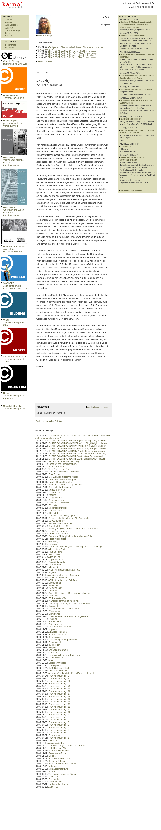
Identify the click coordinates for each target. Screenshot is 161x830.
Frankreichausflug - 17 (59, 694)
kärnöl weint (126, 146)
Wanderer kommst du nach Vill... (64, 601)
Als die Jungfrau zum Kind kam (63, 575)
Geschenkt (53, 606)
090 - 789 (53, 513)
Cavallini (52, 652)
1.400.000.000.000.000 (59, 502)
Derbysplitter (54, 665)
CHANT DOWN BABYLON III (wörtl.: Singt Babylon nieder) (77, 453)
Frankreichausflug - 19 (59, 688)
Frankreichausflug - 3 (58, 730)
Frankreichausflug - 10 (59, 712)
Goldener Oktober (57, 663)
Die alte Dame (55, 510)
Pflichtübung (54, 611)
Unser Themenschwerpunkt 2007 (13, 322)
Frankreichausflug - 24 (59, 675)
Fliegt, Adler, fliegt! (57, 539)
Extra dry (52, 544)
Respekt (52, 647)
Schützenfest (54, 637)
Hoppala (52, 629)
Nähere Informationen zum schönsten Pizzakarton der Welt (14, 249)
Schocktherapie (56, 466)
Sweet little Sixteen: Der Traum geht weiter (69, 593)
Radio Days (54, 554)
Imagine (52, 495)
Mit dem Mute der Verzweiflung (63, 461)
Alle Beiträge (11, 25)
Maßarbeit (53, 585)
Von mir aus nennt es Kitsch (62, 774)
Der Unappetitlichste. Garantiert (63, 471)
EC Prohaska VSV (57, 598)
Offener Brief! (54, 582)
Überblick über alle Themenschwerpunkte (14, 407)
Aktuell (8, 19)
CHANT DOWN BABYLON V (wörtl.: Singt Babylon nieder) (72, 57)
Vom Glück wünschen (59, 758)
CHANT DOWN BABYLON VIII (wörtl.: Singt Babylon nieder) (72, 51)
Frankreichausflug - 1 (58, 737)
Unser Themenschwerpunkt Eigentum (13, 396)
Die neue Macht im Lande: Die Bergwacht (68, 518)
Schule (51, 771)
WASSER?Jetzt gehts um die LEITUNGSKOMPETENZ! (16, 286)
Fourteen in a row (57, 634)
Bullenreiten (54, 644)
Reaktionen (10, 47)
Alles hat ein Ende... (58, 549)
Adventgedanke (56, 743)
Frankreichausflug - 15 (59, 699)
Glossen (9, 22)
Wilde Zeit (53, 776)
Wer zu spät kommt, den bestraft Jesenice (69, 603)
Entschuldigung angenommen (62, 639)
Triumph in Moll (55, 551)
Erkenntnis (53, 779)
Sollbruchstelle (55, 657)
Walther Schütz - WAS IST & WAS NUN (136, 89)
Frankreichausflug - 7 (58, 719)
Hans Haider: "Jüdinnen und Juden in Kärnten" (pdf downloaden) (13, 211)
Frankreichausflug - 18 (59, 691)
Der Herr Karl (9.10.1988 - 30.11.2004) (67, 745)
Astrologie (53, 595)
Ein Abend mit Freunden (60, 626)
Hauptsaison (54, 621)
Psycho (52, 572)
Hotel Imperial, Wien (58, 748)
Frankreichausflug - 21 (59, 683)
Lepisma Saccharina (58, 784)
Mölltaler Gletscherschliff (60, 523)
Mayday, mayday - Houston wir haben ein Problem (73, 528)
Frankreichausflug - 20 (59, 686)
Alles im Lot (54, 557)
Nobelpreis (53, 766)
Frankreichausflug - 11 (59, 709)
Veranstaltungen (13, 30)
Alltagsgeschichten (57, 632)
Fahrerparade (55, 735)
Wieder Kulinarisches (58, 750)
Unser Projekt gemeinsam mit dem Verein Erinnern (13, 123)
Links (7, 33)
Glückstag (53, 541)
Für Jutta (52, 505)
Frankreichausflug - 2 (58, 732)
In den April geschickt (58, 531)
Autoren (9, 28)
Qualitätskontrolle (56, 562)
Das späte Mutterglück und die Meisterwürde (70, 536)
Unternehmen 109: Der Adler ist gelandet (68, 616)
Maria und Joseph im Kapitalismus (65, 484)
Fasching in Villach (57, 577)
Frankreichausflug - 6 (58, 722)
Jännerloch (53, 590)
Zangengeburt (55, 564)
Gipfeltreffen (54, 613)
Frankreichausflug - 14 (59, 701)
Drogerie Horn (55, 781)
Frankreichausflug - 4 (58, 727)
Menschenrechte (56, 489)
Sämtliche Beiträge (44, 61)
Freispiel (52, 619)
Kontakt (9, 35)
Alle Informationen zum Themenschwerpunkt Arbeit (14, 359)
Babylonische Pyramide (59, 487)
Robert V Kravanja (44, 35)
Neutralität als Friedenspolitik (133, 36)
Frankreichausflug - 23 (59, 678)
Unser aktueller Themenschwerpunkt (13, 96)
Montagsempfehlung (58, 768)
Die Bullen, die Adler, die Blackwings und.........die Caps (75, 546)
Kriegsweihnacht (56, 497)
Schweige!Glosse (56, 761)
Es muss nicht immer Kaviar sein (64, 655)
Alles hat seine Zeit (57, 670)
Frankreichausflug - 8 (58, 717)
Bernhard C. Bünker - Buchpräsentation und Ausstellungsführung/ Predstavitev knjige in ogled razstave (136, 24)
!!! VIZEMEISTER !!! (58, 526)
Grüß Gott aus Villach (58, 668)
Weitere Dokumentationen (131, 191)
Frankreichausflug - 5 (58, 725)
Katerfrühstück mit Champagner (64, 608)
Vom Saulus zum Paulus (60, 469)
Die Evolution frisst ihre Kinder (63, 477)
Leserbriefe (10, 45)
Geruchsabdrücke (57, 753)
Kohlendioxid (54, 492)
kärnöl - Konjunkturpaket (60, 482)
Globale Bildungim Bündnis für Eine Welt (15, 62)
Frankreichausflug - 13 (59, 704)
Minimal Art (53, 567)
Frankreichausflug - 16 (59, 696)
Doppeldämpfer (56, 559)
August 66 (53, 787)
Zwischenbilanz (56, 624)
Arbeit (51, 660)
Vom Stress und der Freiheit (62, 763)
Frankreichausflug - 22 (59, 681)
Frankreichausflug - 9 (58, 714)
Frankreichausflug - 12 (59, 706)
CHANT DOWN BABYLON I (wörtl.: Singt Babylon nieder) (76, 458)
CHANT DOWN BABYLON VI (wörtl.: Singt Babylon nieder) (72, 55)
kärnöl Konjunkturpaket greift (62, 479)
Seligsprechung (56, 500)
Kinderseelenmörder (58, 508)
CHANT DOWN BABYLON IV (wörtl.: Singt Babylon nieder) (77, 451)
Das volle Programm (58, 650)
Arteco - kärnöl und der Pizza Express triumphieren (73, 673)
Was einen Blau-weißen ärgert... (64, 570)
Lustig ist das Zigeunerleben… (63, 464)
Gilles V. (52, 756)
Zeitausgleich (54, 642)
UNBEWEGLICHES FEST (131, 119)
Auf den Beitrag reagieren (97, 407)
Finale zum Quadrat (58, 533)
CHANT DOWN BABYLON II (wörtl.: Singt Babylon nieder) (76, 456)
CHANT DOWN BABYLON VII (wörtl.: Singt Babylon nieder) (72, 53)
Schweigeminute (56, 520)
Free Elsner (54, 474)
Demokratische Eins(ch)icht (61, 515)
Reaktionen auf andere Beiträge (49, 421)
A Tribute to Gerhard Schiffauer (63, 580)
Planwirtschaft (55, 588)
